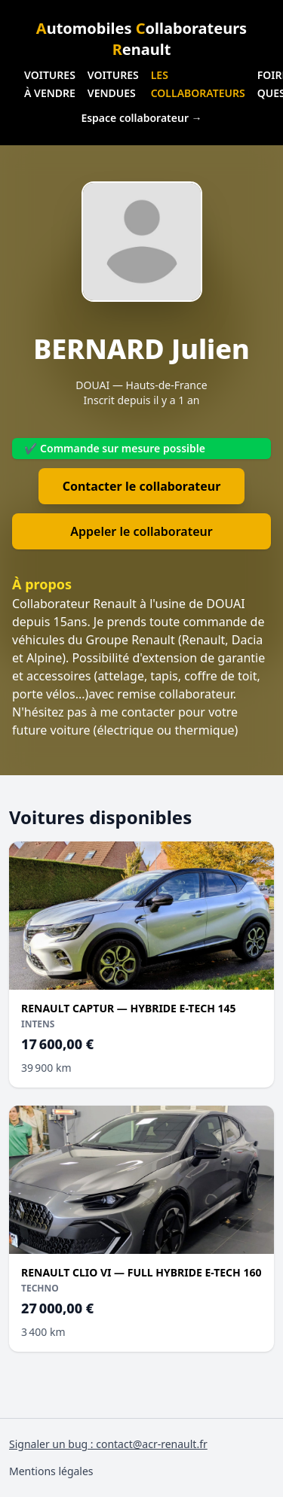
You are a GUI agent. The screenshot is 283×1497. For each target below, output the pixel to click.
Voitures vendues (113, 84)
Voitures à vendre (49, 84)
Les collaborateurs (198, 84)
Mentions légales (51, 1471)
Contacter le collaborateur (142, 486)
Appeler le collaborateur (141, 531)
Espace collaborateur (141, 118)
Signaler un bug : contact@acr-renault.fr (108, 1444)
